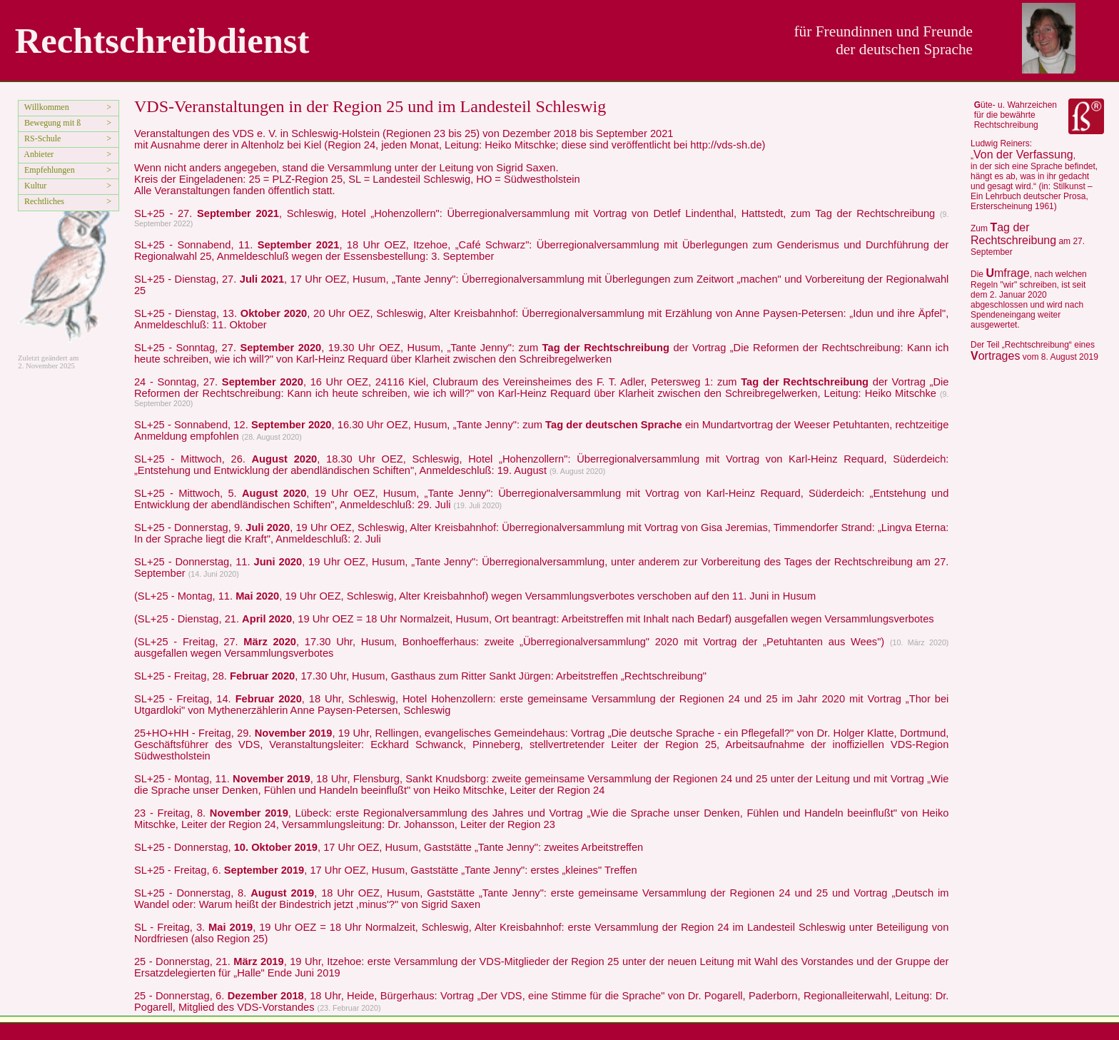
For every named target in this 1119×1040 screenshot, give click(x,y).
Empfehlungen (47, 170)
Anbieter (37, 154)
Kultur (33, 186)
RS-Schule (40, 138)
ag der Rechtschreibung (1013, 233)
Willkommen (44, 107)
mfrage (1007, 273)
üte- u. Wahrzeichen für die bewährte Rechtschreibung (1015, 115)
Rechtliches (42, 201)
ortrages (995, 356)
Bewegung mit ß (50, 123)
